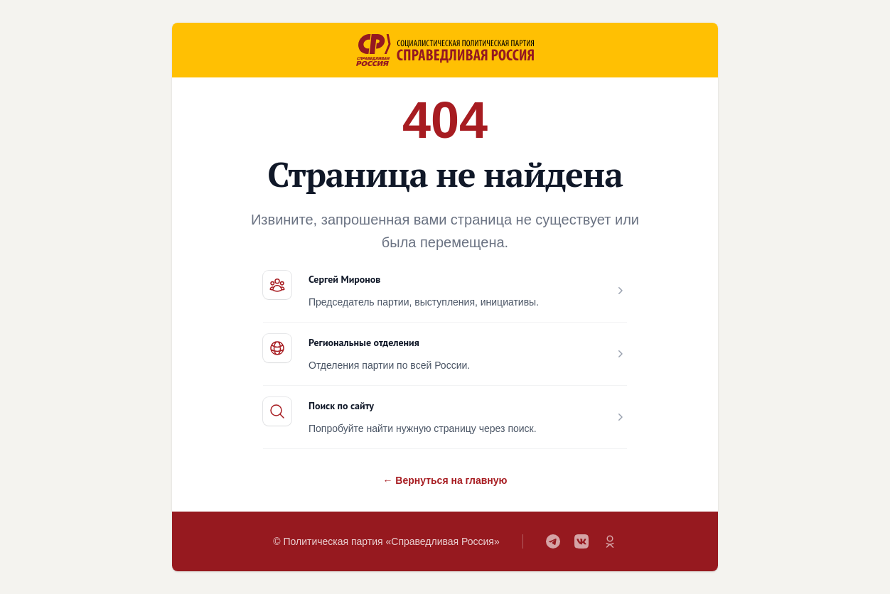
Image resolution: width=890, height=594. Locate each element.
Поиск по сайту (341, 405)
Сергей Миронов (344, 279)
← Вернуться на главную (444, 480)
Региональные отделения (364, 342)
